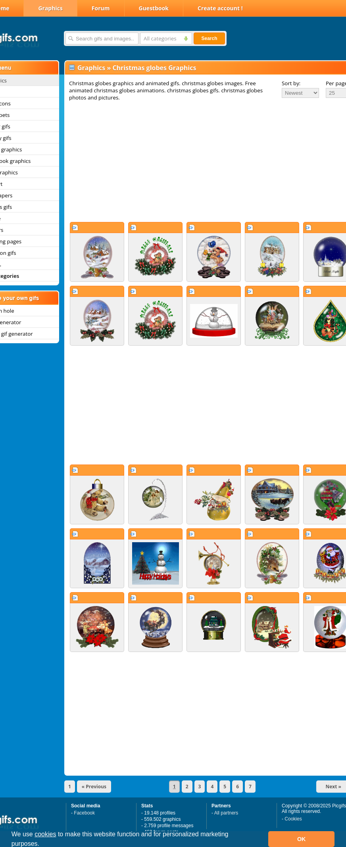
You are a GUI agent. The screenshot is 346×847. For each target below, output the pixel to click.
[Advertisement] (196, 161)
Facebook (84, 813)
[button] (42, 844)
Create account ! (220, 8)
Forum (101, 8)
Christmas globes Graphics (154, 67)
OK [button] (301, 839)
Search (209, 38)
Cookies (293, 819)
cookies (45, 834)
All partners (226, 813)
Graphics (50, 8)
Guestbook (154, 8)
